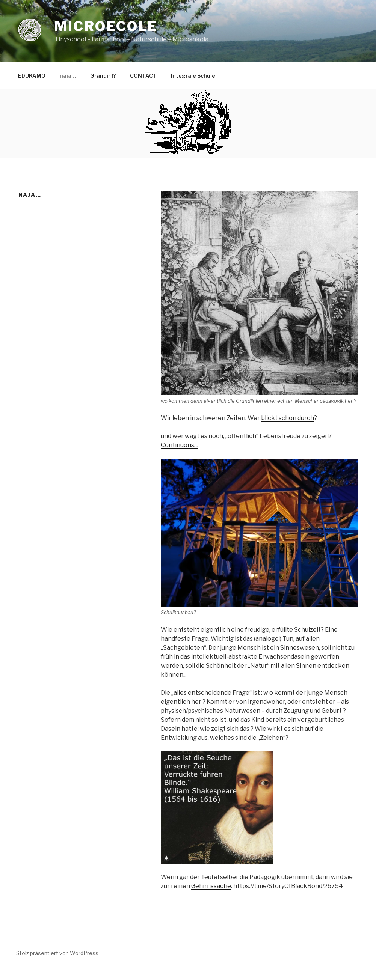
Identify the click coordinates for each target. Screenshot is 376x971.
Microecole (106, 26)
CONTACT (143, 75)
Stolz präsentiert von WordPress (57, 953)
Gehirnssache (211, 886)
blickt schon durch (287, 418)
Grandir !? (103, 75)
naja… (68, 75)
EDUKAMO (31, 75)
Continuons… (179, 445)
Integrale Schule (193, 75)
